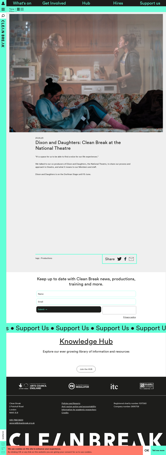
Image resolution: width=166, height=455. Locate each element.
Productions (46, 258)
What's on (22, 3)
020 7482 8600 (16, 420)
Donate (3, 435)
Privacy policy (129, 317)
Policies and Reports (71, 403)
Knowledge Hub (86, 341)
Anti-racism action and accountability (79, 406)
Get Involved (54, 3)
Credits (65, 412)
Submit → (42, 309)
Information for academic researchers (79, 409)
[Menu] (3, 9)
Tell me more (158, 450)
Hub (86, 3)
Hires (118, 3)
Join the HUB (86, 369)
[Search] (3, 15)
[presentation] (119, 310)
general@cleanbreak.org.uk (21, 423)
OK (146, 450)
